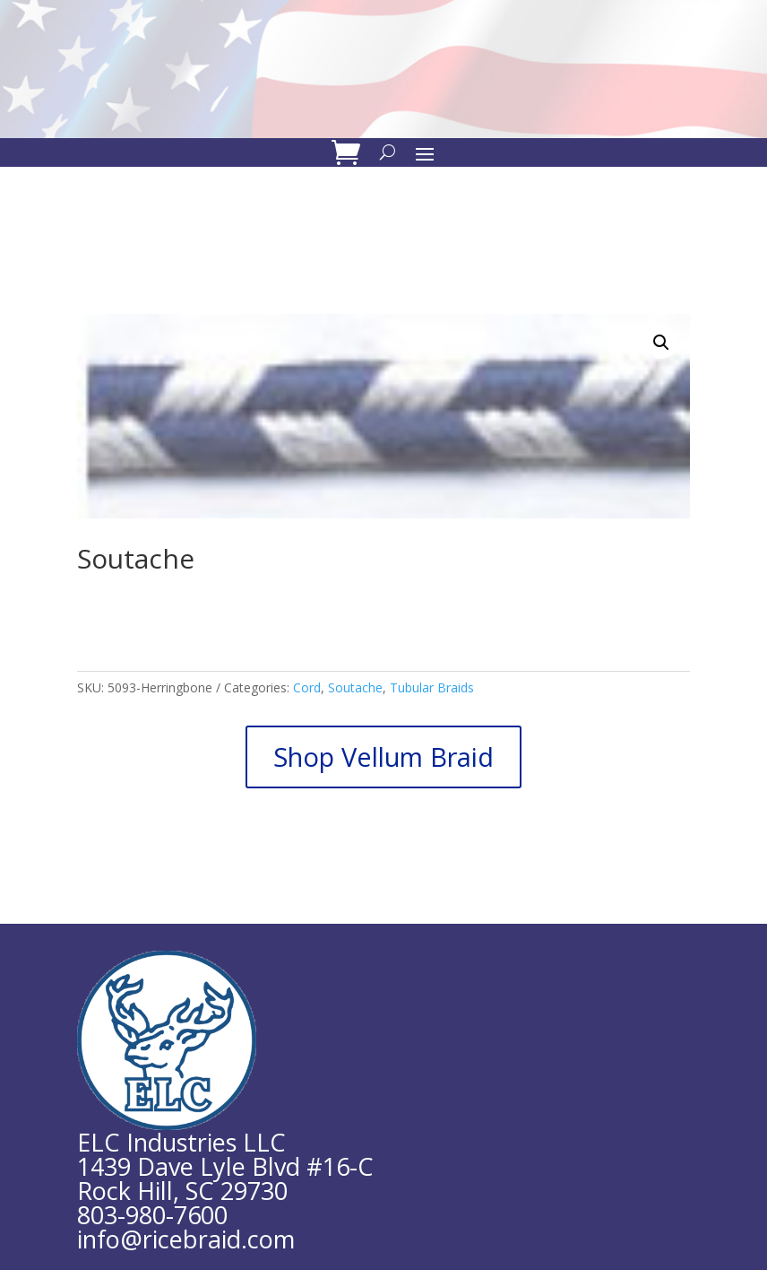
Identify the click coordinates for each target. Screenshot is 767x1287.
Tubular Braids (432, 687)
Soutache (355, 687)
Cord (307, 687)
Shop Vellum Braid (383, 756)
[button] (661, 342)
